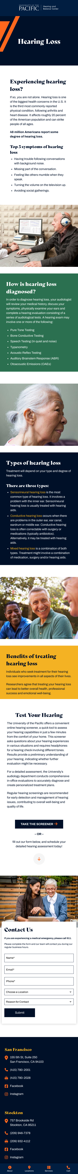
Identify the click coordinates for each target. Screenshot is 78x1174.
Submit (19, 1012)
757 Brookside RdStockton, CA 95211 (20, 1123)
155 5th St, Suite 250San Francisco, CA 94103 (24, 1059)
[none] (10, 1168)
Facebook (14, 1086)
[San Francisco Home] (39, 8)
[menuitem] (10, 1168)
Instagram (14, 1094)
